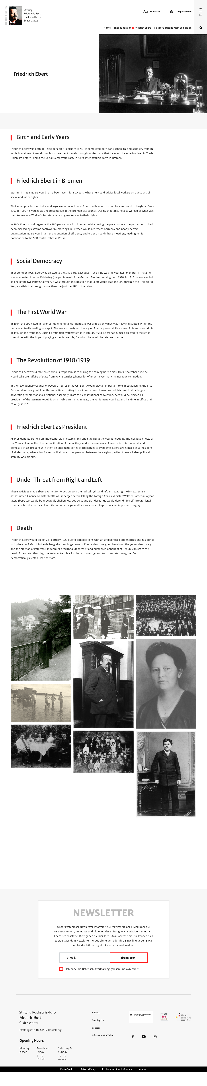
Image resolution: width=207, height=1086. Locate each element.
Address (96, 1012)
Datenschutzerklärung (96, 969)
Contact (96, 1028)
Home (107, 27)
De (200, 8)
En (200, 15)
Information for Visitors (103, 1035)
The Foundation (122, 27)
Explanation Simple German (117, 1069)
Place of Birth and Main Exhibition (173, 27)
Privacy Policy (88, 1069)
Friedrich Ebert (142, 27)
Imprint (142, 1069)
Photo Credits (67, 1069)
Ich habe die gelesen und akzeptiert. (102, 969)
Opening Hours (99, 1020)
